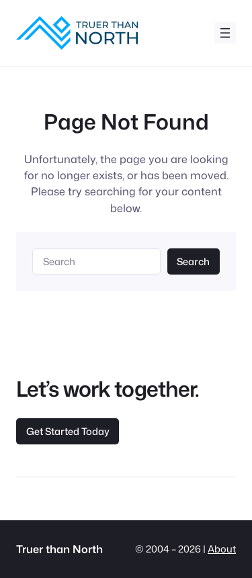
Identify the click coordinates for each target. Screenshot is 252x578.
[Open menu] (225, 33)
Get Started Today (68, 431)
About (222, 549)
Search (193, 261)
